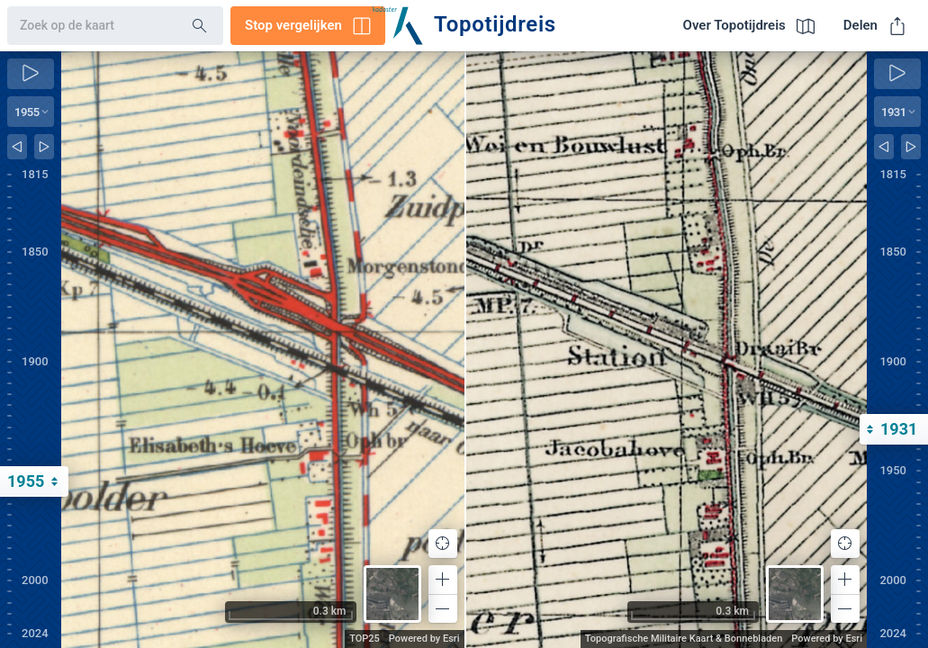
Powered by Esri (424, 638)
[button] (442, 579)
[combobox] (85, 26)
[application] (262, 349)
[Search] (199, 26)
